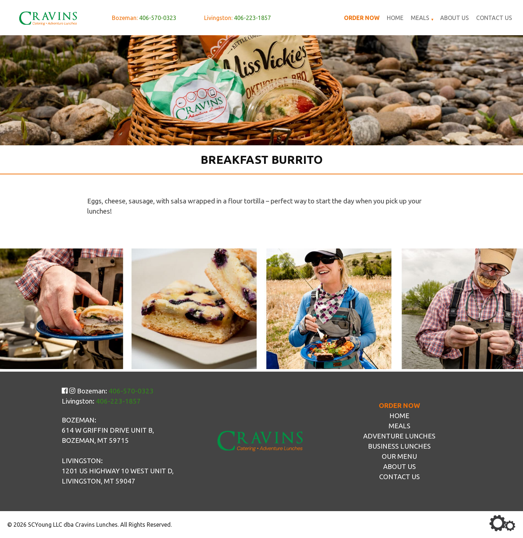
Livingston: (237, 18)
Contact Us (494, 18)
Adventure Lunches (399, 436)
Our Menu (399, 456)
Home (395, 18)
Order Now (362, 18)
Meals (420, 18)
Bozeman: (144, 18)
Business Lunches (399, 446)
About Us (454, 18)
